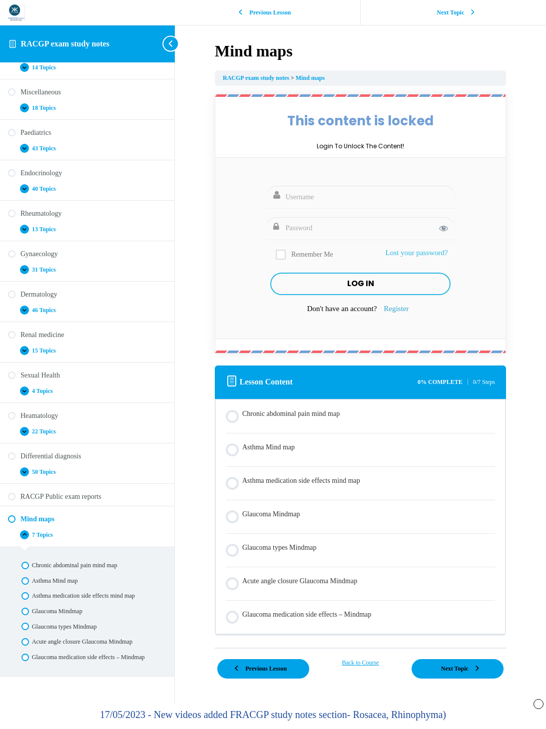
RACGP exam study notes (65, 43)
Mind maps (310, 77)
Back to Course (360, 662)
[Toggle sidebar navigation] (172, 43)
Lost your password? (417, 253)
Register (396, 309)
